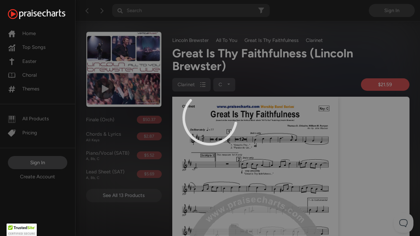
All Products (28, 119)
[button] (22, 230)
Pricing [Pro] (22, 133)
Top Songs (27, 47)
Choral (22, 75)
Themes (23, 89)
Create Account (37, 177)
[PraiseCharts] (45, 14)
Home (22, 33)
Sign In (37, 163)
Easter (22, 61)
